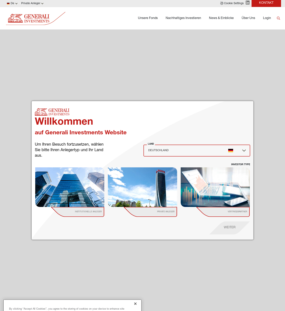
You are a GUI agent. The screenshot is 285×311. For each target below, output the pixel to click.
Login (267, 18)
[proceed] (229, 227)
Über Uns (248, 18)
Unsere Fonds (148, 18)
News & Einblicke (221, 18)
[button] (232, 3)
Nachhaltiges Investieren (183, 18)
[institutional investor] (83, 211)
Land (151, 143)
